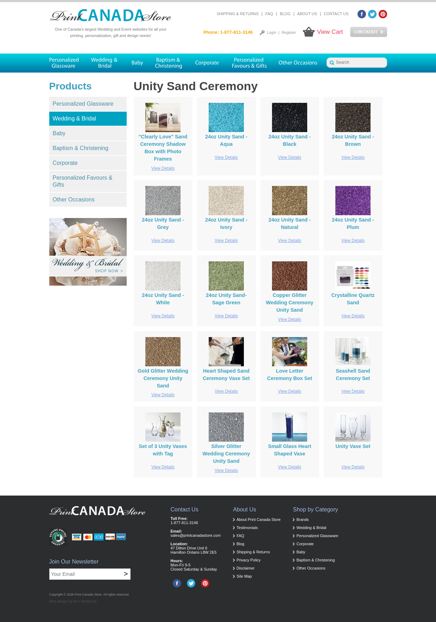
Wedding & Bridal (74, 119)
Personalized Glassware (83, 104)
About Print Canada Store (258, 519)
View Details (163, 168)
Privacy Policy (248, 560)
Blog (285, 14)
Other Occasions (74, 200)
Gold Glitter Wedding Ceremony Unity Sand (163, 378)
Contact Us (336, 14)
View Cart (330, 32)
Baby (59, 133)
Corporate (65, 163)
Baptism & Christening (80, 148)
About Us (307, 14)
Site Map (244, 576)
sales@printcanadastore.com (196, 535)
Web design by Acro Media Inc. (73, 601)
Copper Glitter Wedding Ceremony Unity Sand (290, 302)
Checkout (368, 32)
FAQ (269, 14)
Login (271, 32)
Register (289, 32)
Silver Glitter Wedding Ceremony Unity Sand (226, 453)
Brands (302, 519)
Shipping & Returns (238, 14)
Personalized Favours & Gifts (83, 181)
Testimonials (247, 527)
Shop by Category (315, 509)
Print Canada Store (88, 594)
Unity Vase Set (352, 446)
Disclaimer (245, 568)
